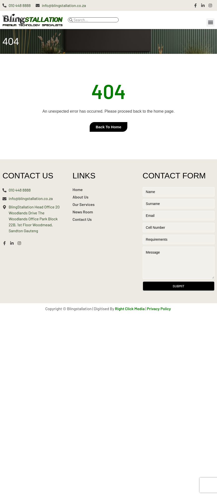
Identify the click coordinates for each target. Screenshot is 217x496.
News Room (83, 211)
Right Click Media (130, 308)
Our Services (84, 204)
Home (78, 189)
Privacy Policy (159, 308)
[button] (210, 22)
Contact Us (82, 219)
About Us (80, 197)
